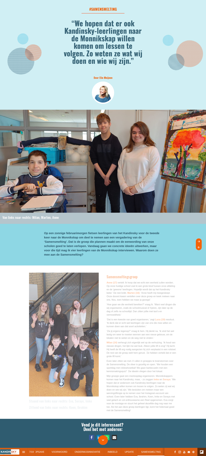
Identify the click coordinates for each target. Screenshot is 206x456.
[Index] (23, 452)
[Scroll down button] (103, 440)
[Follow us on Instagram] (180, 452)
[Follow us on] (193, 452)
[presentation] (103, 55)
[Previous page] (199, 247)
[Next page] (199, 241)
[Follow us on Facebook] (175, 452)
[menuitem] (59, 452)
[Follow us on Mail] (189, 452)
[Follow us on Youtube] (184, 452)
